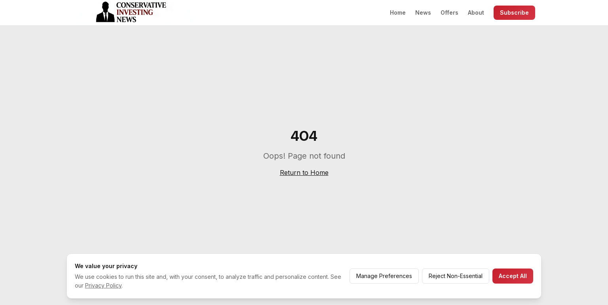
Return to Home (304, 172)
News (423, 12)
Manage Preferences (384, 275)
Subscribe (514, 12)
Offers (449, 12)
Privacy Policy (103, 285)
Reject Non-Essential (456, 275)
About (476, 12)
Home (398, 12)
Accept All (513, 275)
